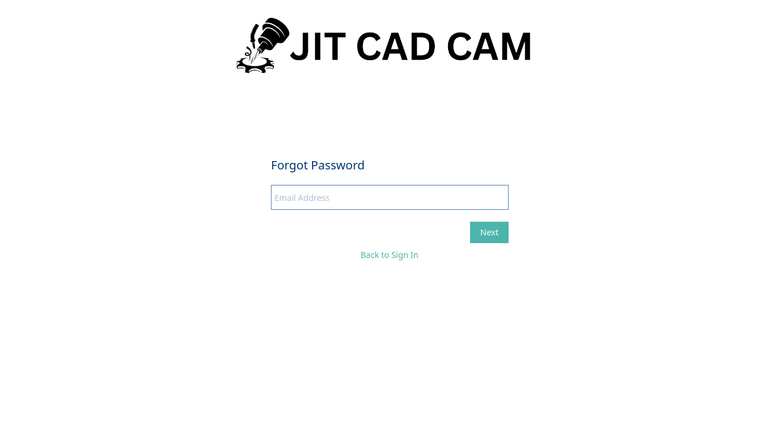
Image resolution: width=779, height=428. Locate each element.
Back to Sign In (390, 254)
